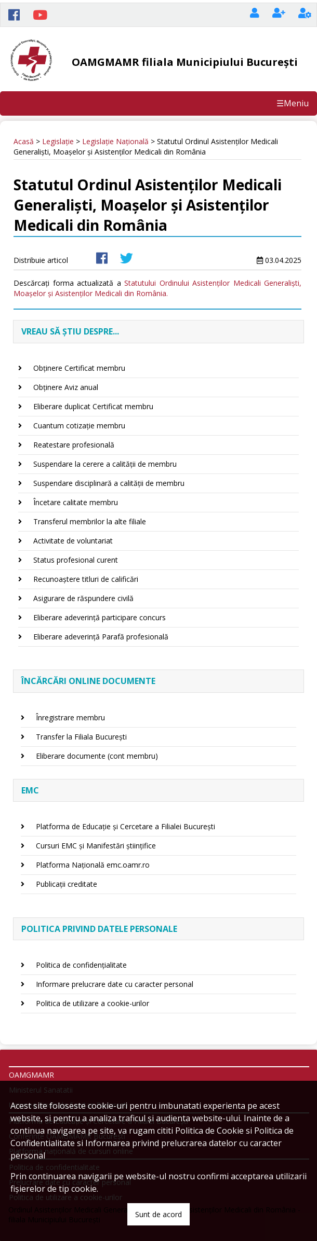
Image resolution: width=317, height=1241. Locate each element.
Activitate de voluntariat (73, 541)
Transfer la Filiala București (81, 737)
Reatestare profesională (73, 445)
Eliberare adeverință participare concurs (99, 617)
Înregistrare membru (70, 717)
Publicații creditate (66, 884)
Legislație (58, 141)
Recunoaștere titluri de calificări (85, 579)
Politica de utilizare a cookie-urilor (92, 1003)
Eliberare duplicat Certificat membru (93, 406)
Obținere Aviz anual (65, 387)
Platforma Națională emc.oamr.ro (93, 865)
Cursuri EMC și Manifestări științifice (96, 845)
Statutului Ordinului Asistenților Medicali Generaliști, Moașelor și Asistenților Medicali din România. (157, 288)
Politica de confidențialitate (81, 965)
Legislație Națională (115, 141)
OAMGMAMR (31, 1075)
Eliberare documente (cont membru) (97, 756)
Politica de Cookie (209, 1130)
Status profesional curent (75, 560)
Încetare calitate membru (75, 502)
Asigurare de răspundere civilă (83, 598)
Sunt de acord (158, 1214)
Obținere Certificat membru (79, 368)
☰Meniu (292, 103)
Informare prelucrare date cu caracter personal (114, 984)
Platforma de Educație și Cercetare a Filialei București (125, 826)
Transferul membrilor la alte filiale (89, 521)
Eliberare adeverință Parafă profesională (100, 637)
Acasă (24, 141)
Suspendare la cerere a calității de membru (105, 464)
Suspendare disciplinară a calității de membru (108, 483)
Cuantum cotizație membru (79, 425)
